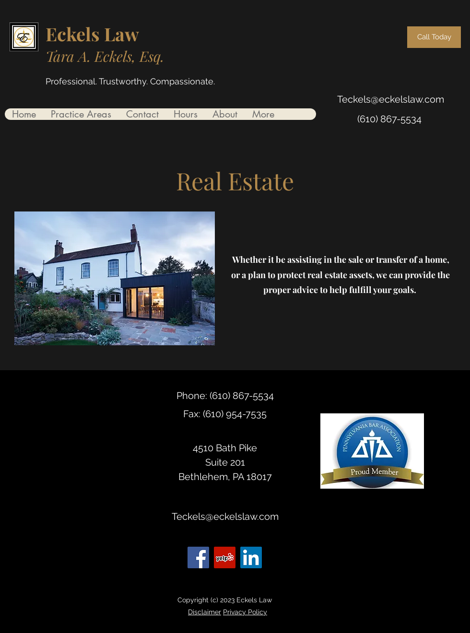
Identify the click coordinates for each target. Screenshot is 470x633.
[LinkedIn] (251, 557)
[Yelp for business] (224, 557)
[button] (80, 114)
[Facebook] (198, 557)
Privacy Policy (245, 612)
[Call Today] (434, 37)
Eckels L (80, 34)
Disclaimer (204, 612)
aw (127, 34)
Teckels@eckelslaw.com (390, 99)
